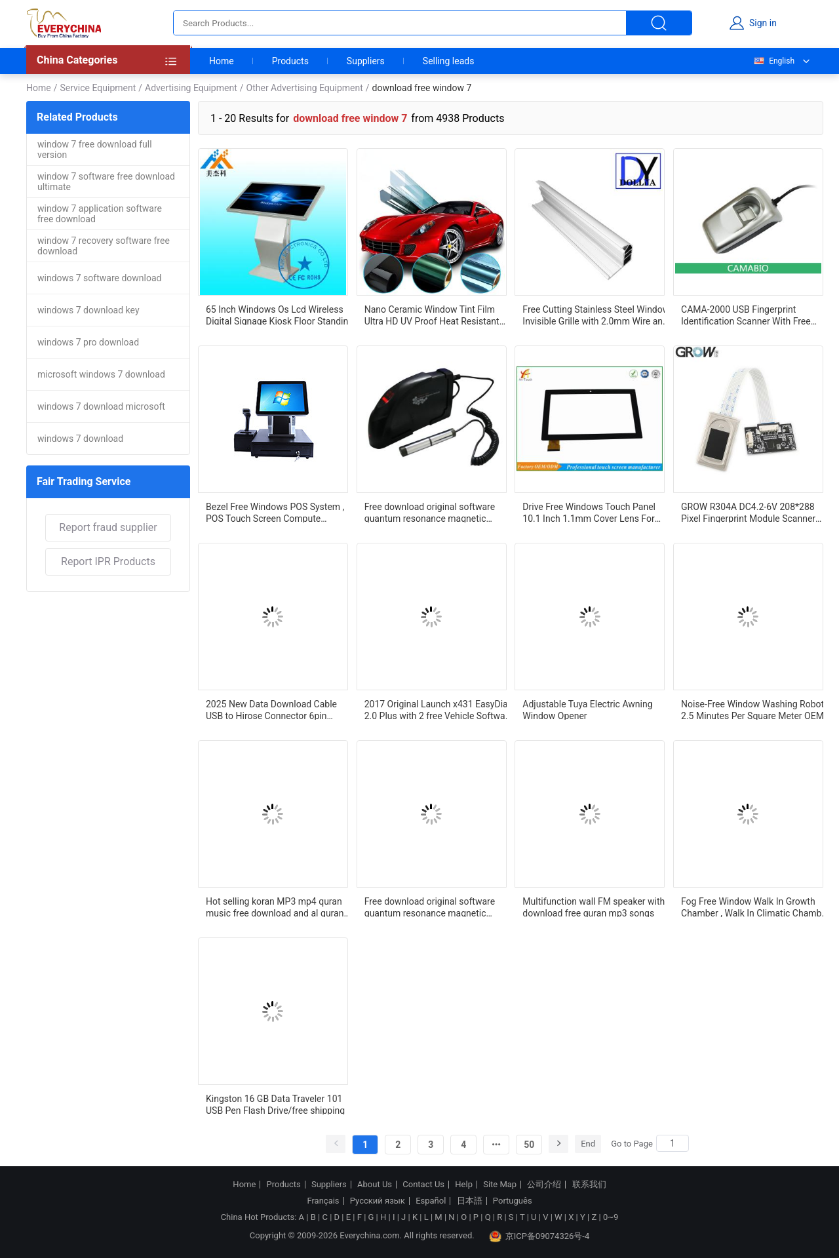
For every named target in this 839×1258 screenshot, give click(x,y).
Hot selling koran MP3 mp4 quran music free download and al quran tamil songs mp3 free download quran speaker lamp (274, 906)
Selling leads (449, 61)
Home (221, 61)
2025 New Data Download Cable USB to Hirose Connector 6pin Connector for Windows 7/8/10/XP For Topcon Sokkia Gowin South (276, 709)
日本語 (469, 1201)
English (773, 61)
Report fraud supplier (108, 527)
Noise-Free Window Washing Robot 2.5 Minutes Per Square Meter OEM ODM (752, 709)
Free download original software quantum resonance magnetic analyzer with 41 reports (429, 511)
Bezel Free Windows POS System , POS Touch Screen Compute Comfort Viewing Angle (275, 511)
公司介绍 (544, 1185)
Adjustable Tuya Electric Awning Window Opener (587, 709)
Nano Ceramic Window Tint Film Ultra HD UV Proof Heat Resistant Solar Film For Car (431, 314)
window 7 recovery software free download (103, 245)
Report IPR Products (108, 561)
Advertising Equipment (191, 88)
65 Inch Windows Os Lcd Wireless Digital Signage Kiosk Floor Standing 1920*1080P (279, 314)
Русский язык (377, 1201)
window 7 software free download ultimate (106, 181)
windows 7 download (80, 438)
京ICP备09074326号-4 (539, 1236)
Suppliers (366, 61)
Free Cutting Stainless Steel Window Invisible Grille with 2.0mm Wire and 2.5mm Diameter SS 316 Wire (595, 314)
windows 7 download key (88, 310)
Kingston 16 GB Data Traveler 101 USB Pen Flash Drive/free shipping (275, 1103)
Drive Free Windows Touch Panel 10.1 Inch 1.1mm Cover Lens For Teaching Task (588, 511)
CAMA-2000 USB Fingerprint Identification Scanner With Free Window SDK (746, 314)
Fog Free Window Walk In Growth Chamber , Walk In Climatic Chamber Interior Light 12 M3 (755, 906)
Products (290, 61)
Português (512, 1201)
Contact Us (423, 1185)
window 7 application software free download (99, 213)
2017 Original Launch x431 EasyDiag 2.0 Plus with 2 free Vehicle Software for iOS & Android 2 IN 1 (438, 709)
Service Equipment (98, 88)
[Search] (672, 1143)
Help (464, 1185)
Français (323, 1201)
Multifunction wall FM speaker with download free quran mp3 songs (593, 906)
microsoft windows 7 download (101, 374)
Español (431, 1201)
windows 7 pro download (88, 342)
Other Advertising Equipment (304, 88)
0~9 (610, 1217)
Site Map (500, 1185)
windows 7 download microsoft (101, 406)
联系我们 (589, 1185)
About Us (374, 1185)
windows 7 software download (99, 278)
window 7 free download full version (94, 149)
